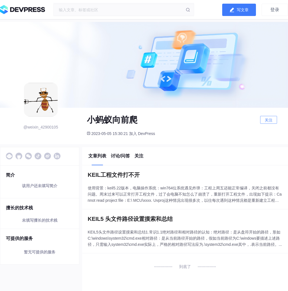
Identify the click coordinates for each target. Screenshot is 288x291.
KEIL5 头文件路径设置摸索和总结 (130, 219)
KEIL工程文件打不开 (114, 175)
